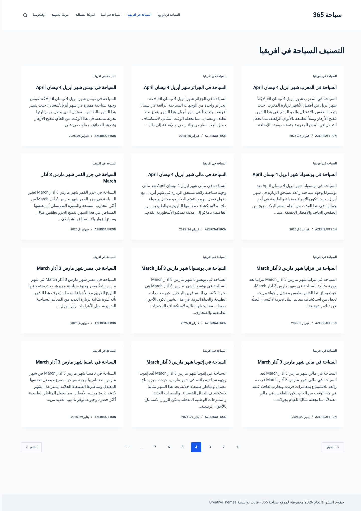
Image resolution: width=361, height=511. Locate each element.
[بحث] (23, 15)
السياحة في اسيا (109, 15)
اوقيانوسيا (37, 15)
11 (126, 467)
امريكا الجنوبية (58, 15)
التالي (29, 466)
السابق (330, 466)
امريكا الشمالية (83, 15)
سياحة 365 (325, 15)
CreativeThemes (221, 502)
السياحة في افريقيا (137, 15)
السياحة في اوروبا (166, 15)
